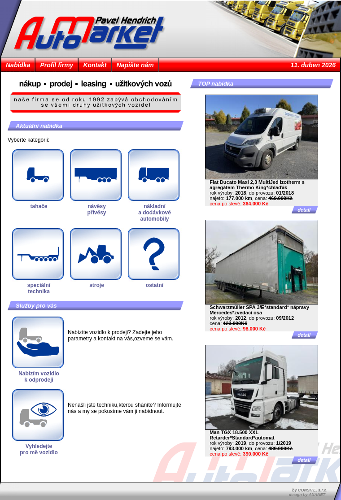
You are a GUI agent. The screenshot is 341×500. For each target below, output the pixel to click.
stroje (96, 285)
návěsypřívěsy (96, 209)
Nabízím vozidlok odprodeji (38, 376)
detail (303, 210)
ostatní (154, 285)
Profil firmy (56, 65)
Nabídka (18, 65)
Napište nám (135, 65)
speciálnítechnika (38, 288)
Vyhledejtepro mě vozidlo (39, 449)
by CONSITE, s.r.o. (310, 490)
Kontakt (94, 65)
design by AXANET (307, 494)
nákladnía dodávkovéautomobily (154, 212)
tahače (38, 206)
